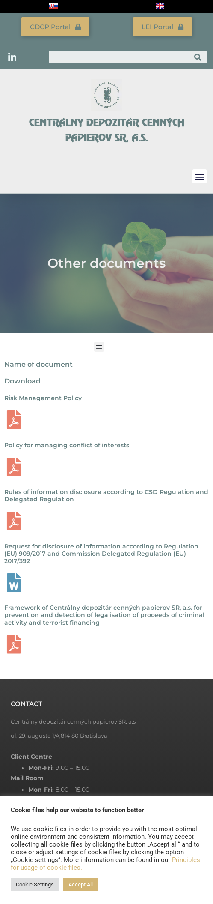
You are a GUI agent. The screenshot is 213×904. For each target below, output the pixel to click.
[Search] (198, 57)
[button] (199, 176)
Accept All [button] (80, 884)
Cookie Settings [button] (35, 884)
